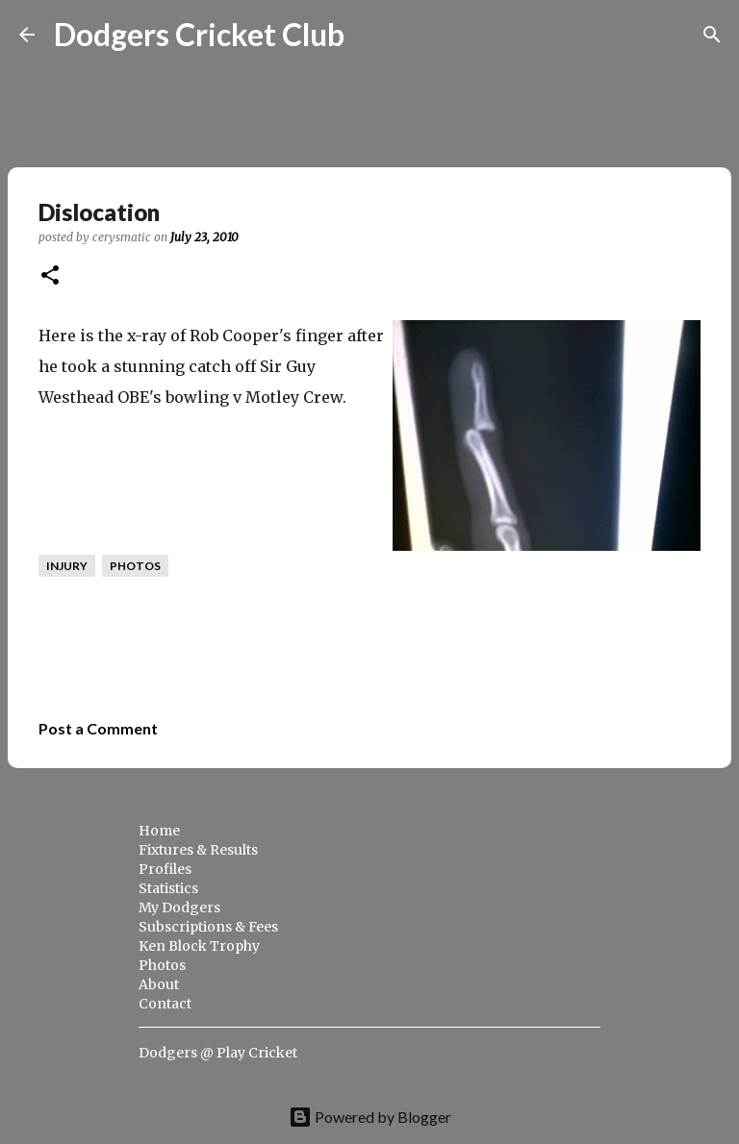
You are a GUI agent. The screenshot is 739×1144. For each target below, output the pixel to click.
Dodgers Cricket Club (199, 34)
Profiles (165, 869)
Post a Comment (98, 728)
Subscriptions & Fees (208, 926)
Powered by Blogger (370, 1116)
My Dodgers (179, 907)
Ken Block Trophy (199, 946)
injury (67, 566)
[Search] (371, 35)
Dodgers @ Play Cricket (218, 1052)
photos (135, 566)
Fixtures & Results (198, 849)
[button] (50, 276)
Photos (162, 965)
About (159, 984)
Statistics (168, 888)
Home (159, 830)
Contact (165, 1003)
